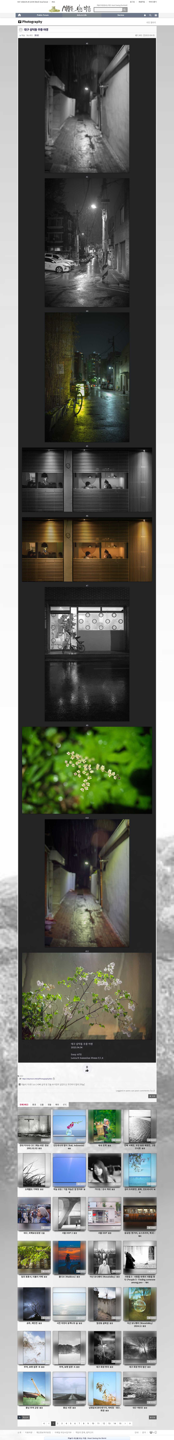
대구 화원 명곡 (104, 1366)
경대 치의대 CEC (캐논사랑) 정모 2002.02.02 (34, 1147)
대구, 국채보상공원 (34, 1232)
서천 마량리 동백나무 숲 (69, 1323)
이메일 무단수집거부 (63, 1432)
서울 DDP (104, 1232)
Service (120, 15)
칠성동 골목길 (104, 1323)
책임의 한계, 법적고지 (84, 1432)
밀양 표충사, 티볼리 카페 (34, 1276)
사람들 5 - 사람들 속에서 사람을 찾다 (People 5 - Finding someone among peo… (139, 1279)
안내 (136, 1432)
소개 (19, 1432)
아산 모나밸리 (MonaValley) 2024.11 (140, 1324)
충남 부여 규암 (34, 1407)
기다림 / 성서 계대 (105, 1189)
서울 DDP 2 (69, 1232)
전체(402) (24, 1104)
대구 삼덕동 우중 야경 (36, 29)
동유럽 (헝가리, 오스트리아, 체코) (139, 1234)
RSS (53, 2)
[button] (152, 1096)
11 (98, 1423)
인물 (42, 1104)
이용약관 (28, 1432)
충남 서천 (69, 1407)
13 (109, 1423)
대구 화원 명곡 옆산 (139, 1366)
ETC (65, 1104)
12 (104, 1423)
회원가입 (142, 2)
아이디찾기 (153, 2)
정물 (49, 1104)
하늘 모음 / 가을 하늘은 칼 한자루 (69, 1191)
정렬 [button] (152, 1417)
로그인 (132, 2)
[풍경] (36, 35)
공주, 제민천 (34, 1323)
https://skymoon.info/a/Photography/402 (37, 1079)
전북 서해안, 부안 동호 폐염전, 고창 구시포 (139, 1147)
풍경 (34, 1104)
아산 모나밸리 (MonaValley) (105, 1276)
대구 (21, 1076)
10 (93, 1423)
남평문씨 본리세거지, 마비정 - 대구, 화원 (104, 1409)
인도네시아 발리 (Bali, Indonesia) (69, 1147)
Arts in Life (82, 15)
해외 (57, 1104)
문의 (144, 1432)
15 (120, 1423)
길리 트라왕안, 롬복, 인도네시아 (139, 1191)
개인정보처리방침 (43, 1432)
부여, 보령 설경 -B (34, 1366)
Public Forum (43, 15)
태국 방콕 (104, 1145)
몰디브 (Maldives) (69, 1276)
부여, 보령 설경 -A (69, 1366)
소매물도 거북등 (34, 1189)
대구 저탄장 (140, 1407)
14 (115, 1423)
